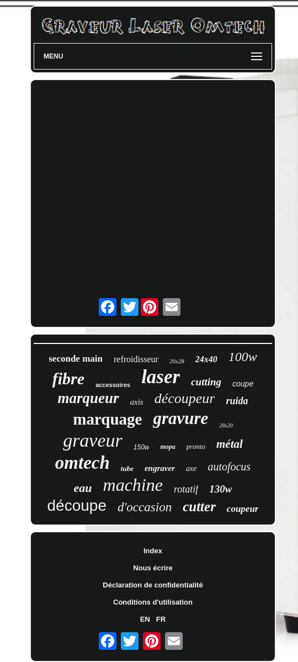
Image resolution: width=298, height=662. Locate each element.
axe (191, 468)
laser (160, 377)
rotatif (186, 489)
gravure (180, 418)
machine (133, 485)
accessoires (112, 385)
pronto (196, 446)
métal (229, 444)
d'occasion (145, 507)
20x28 (176, 361)
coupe (242, 383)
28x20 (225, 425)
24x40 (206, 359)
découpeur (185, 398)
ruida (237, 400)
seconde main (76, 358)
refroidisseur (136, 359)
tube (127, 468)
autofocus (229, 466)
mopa (167, 447)
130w (220, 489)
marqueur (88, 398)
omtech (82, 463)
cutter (199, 506)
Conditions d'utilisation (153, 602)
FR (161, 619)
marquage (107, 419)
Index (152, 551)
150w (142, 447)
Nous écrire (153, 568)
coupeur (243, 509)
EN (145, 619)
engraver (160, 468)
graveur (93, 440)
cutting (206, 382)
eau (83, 488)
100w (242, 356)
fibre (68, 378)
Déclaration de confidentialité (153, 585)
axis (136, 402)
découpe (77, 505)
